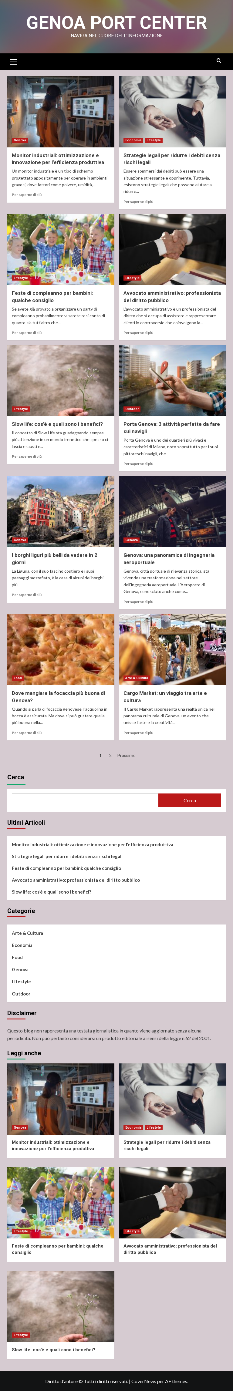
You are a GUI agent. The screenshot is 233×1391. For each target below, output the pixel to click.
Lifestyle (21, 981)
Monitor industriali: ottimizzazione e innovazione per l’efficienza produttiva (92, 844)
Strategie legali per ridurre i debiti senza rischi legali (67, 856)
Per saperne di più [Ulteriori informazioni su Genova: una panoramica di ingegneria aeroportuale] (138, 601)
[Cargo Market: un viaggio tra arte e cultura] (172, 649)
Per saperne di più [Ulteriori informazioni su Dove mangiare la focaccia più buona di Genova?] (27, 732)
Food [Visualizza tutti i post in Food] (18, 678)
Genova (20, 969)
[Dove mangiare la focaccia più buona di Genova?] (60, 649)
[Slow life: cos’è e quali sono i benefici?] (60, 380)
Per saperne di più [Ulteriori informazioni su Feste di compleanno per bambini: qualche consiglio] (27, 332)
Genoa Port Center (116, 22)
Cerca (15, 777)
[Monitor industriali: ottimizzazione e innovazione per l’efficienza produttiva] (60, 111)
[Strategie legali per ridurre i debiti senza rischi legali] (172, 111)
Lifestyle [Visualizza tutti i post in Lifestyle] (154, 140)
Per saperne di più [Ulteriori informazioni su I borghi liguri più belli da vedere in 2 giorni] (27, 594)
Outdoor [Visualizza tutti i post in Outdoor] (132, 409)
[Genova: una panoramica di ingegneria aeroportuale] (172, 511)
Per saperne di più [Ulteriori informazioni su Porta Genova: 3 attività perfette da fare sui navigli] (138, 463)
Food (17, 957)
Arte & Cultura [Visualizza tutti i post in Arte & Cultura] (136, 678)
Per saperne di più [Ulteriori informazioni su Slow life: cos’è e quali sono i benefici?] (27, 456)
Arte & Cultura (27, 933)
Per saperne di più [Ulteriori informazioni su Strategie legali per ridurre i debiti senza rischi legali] (138, 201)
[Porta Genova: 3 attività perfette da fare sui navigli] (172, 380)
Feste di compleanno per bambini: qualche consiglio (66, 868)
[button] (13, 61)
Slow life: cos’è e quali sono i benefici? (57, 424)
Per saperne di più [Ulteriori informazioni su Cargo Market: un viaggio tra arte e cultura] (138, 732)
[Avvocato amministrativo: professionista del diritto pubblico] (172, 249)
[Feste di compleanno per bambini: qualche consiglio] (60, 249)
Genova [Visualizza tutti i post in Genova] (20, 140)
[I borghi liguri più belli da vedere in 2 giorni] (60, 511)
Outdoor (21, 993)
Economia (22, 945)
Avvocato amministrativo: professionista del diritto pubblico (76, 880)
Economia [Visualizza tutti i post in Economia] (133, 140)
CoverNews (143, 1381)
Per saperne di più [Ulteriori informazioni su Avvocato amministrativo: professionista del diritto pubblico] (138, 332)
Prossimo (126, 755)
